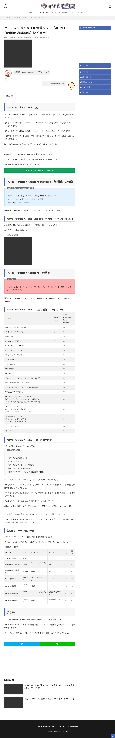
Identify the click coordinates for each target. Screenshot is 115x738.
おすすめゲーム (33, 12)
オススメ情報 (44, 12)
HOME (8, 18)
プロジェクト (85, 92)
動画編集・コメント (68, 12)
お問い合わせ (73, 727)
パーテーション (44, 37)
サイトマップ (80, 12)
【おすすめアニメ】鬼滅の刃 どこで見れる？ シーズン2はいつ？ (49, 699)
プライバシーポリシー (45, 727)
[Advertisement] (39, 661)
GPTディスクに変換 (21, 37)
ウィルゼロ (63, 731)
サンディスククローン (33, 37)
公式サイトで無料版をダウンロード (39, 170)
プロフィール (61, 727)
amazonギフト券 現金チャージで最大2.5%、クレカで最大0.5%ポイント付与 (49, 686)
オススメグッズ (55, 12)
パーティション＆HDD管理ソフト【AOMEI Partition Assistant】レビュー (43, 18)
